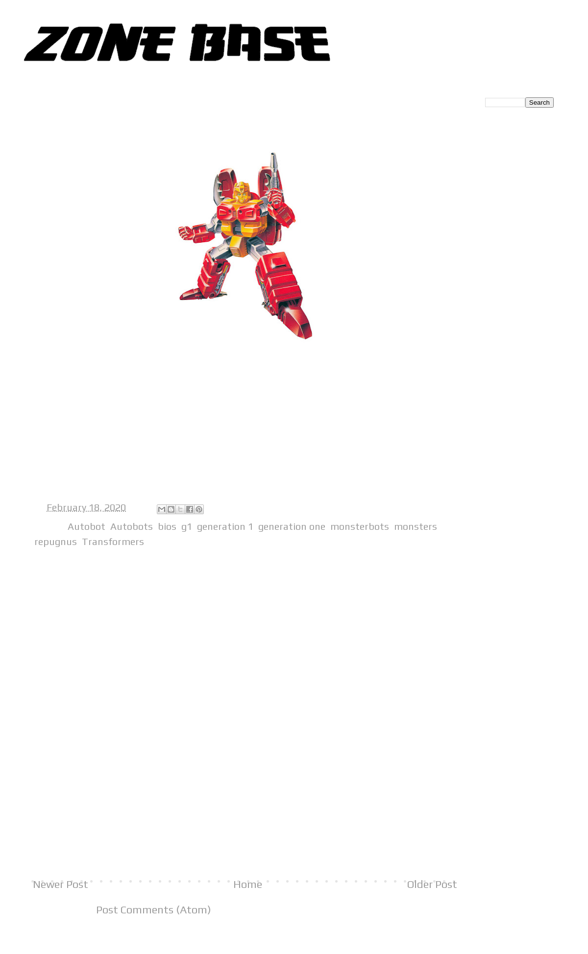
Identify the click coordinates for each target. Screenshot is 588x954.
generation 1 (225, 526)
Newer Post (60, 884)
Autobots (131, 526)
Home (247, 884)
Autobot (86, 526)
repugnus (55, 541)
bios (167, 526)
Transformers (113, 541)
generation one (291, 526)
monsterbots (359, 526)
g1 (186, 526)
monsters (415, 526)
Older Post (432, 884)
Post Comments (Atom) (153, 909)
